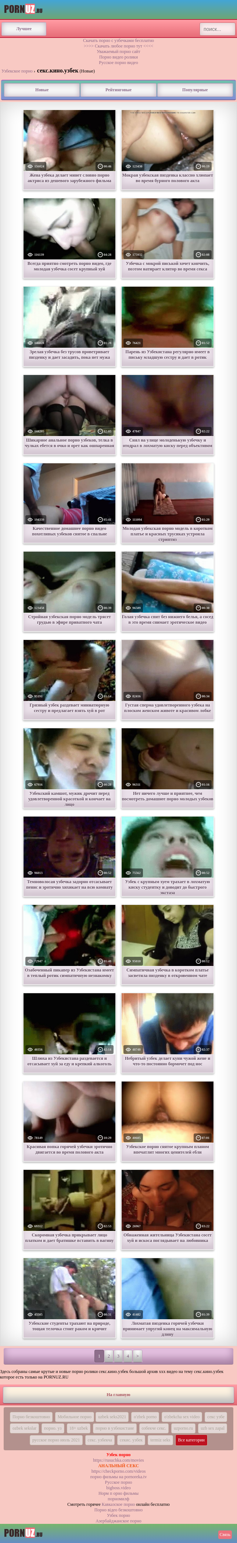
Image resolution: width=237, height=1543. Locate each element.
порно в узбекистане (115, 1428)
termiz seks (160, 1440)
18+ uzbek (78, 1428)
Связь (225, 1534)
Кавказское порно (118, 1504)
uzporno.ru (183, 1428)
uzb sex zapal (213, 1428)
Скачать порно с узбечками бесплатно (118, 40)
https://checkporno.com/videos (118, 1471)
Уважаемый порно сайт (118, 51)
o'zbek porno (145, 1416)
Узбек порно (118, 1515)
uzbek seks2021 (112, 1416)
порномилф (118, 1498)
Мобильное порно (74, 1416)
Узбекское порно (17, 71)
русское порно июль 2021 (56, 1440)
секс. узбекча (100, 1440)
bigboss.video (118, 1487)
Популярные (195, 89)
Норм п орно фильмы (118, 1493)
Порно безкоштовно (31, 1416)
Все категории (191, 1440)
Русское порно (118, 1482)
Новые (42, 89)
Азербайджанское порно (118, 1520)
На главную (118, 1394)
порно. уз (53, 1428)
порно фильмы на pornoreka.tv (118, 1476)
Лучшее (24, 28)
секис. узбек (131, 1440)
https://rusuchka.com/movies (118, 1460)
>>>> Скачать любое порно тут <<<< (118, 46)
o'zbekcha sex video (182, 1416)
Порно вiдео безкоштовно (118, 1509)
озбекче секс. (154, 1428)
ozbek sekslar (24, 1428)
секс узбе (216, 1416)
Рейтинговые (118, 89)
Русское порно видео (118, 62)
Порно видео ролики (118, 57)
